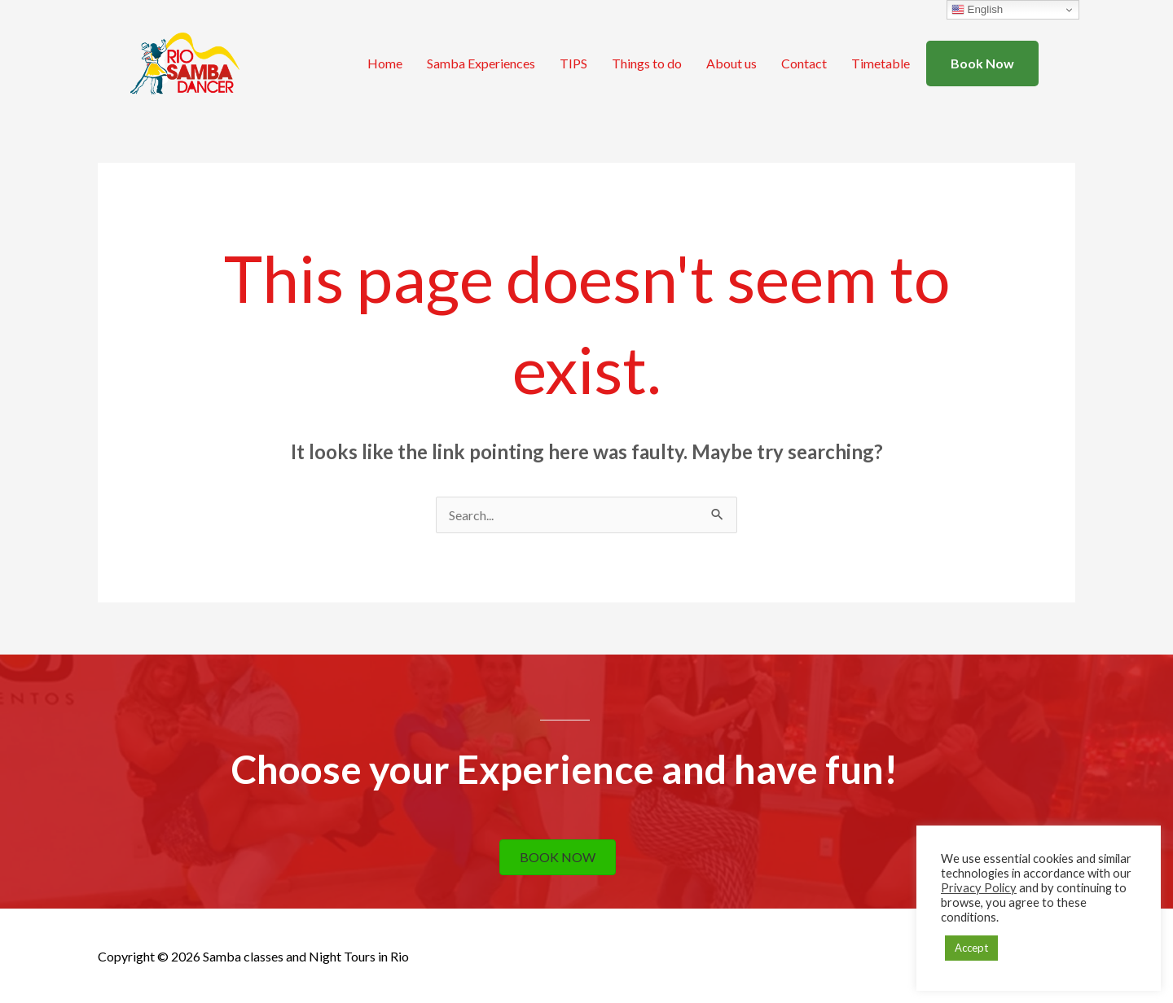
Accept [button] (971, 947)
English (977, 9)
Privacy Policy (979, 888)
